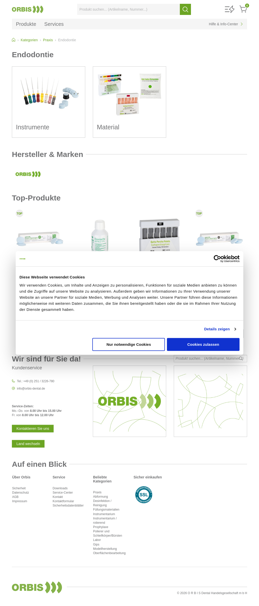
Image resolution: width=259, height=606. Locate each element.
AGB (15, 497)
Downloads (60, 488)
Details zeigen (217, 329)
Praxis (97, 492)
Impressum (19, 501)
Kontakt (58, 497)
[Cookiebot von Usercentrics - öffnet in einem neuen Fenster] (217, 258)
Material (108, 127)
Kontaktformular (63, 501)
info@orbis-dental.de (31, 388)
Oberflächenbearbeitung (109, 553)
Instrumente (32, 127)
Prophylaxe (100, 527)
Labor (97, 540)
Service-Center (63, 492)
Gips (96, 544)
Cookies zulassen (203, 344)
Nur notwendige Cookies (128, 344)
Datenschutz (20, 492)
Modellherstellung (105, 549)
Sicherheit (19, 488)
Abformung (100, 496)
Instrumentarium (104, 514)
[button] (229, 9)
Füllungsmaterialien (106, 509)
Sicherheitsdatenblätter (68, 505)
